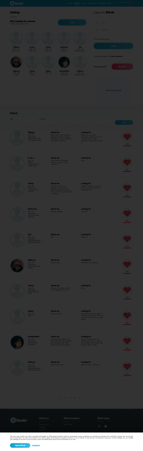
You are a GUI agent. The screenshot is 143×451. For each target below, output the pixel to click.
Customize (36, 445)
